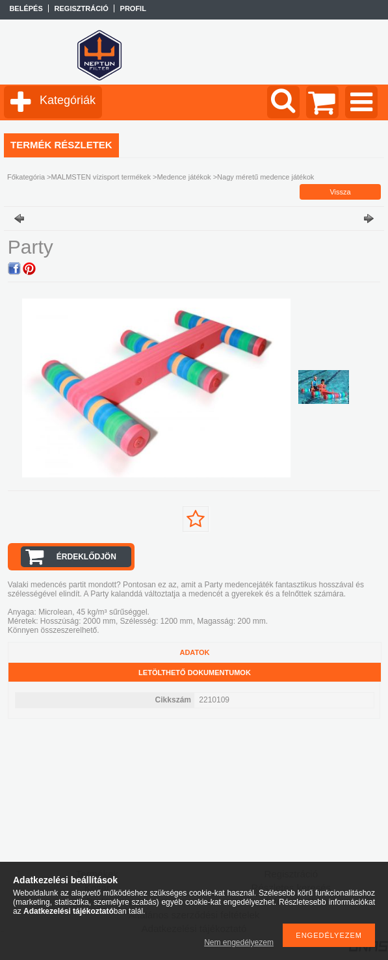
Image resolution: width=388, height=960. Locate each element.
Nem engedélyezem (239, 942)
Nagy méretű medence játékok (265, 177)
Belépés (25, 8)
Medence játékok (184, 177)
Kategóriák (68, 100)
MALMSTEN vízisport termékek (101, 177)
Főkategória (26, 177)
